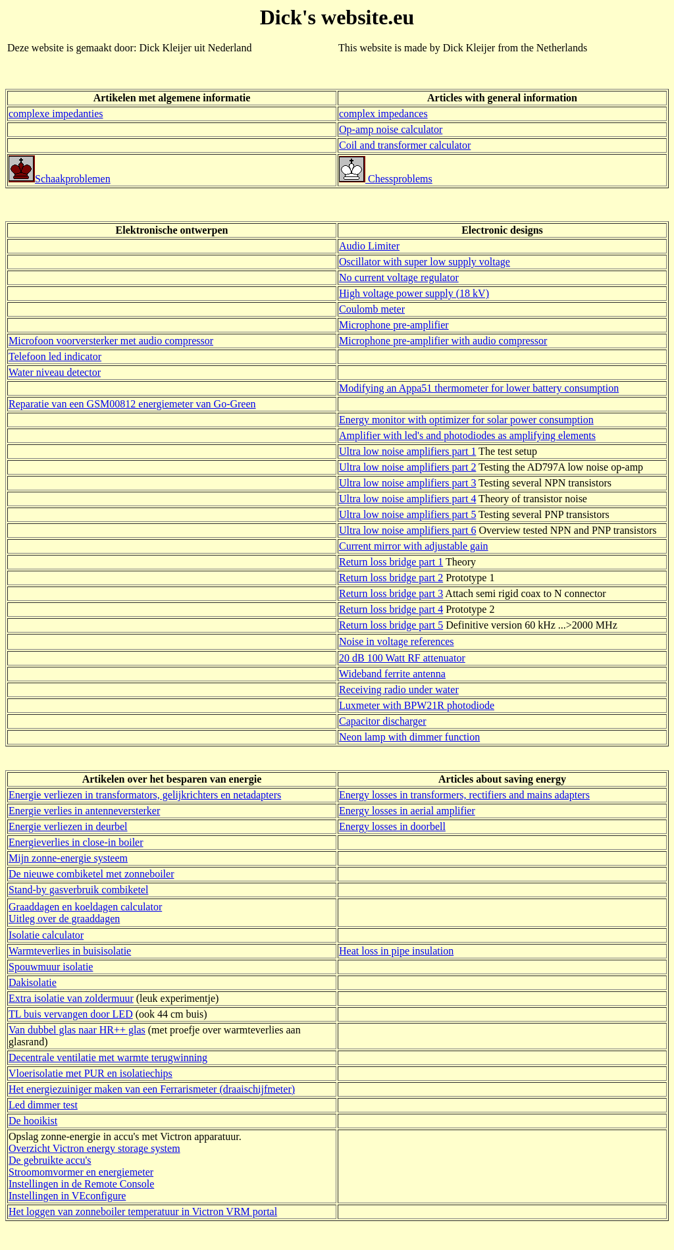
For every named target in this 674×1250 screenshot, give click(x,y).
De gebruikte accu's (50, 1160)
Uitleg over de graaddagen (64, 918)
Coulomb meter (372, 309)
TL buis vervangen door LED (71, 1014)
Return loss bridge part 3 (391, 593)
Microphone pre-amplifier (394, 324)
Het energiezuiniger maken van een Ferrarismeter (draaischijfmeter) (152, 1089)
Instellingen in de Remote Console (81, 1183)
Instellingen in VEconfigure (67, 1195)
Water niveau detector (55, 372)
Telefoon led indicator (55, 356)
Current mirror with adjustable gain (413, 546)
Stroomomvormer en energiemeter (81, 1172)
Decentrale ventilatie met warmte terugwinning (108, 1057)
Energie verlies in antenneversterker (84, 810)
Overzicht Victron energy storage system (94, 1148)
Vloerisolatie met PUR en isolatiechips (90, 1073)
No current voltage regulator (399, 277)
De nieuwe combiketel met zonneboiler (91, 873)
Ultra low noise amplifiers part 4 (407, 498)
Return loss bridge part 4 (391, 609)
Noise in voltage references (396, 641)
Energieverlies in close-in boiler (76, 842)
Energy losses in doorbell (392, 826)
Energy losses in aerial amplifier (407, 810)
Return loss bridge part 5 (391, 625)
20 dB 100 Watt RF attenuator (402, 658)
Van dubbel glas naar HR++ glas (77, 1029)
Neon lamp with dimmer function (409, 736)
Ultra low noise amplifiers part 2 (407, 467)
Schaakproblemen (60, 178)
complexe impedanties (56, 113)
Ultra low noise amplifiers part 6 (407, 530)
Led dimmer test (43, 1104)
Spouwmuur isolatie (51, 966)
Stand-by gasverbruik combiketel (78, 889)
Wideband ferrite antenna (392, 673)
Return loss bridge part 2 (391, 577)
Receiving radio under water (399, 689)
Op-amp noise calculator (390, 129)
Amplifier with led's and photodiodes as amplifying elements (467, 435)
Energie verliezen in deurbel (68, 826)
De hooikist (33, 1120)
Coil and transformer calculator (405, 145)
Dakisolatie (33, 982)
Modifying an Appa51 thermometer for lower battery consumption (479, 388)
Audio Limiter (369, 245)
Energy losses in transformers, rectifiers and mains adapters (464, 794)
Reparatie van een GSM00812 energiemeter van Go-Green (132, 403)
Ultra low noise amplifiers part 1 (407, 451)
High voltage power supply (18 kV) (414, 293)
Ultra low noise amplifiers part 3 (407, 482)
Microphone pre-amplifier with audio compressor (443, 340)
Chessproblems (385, 178)
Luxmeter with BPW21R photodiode (416, 705)
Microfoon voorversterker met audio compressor (111, 340)
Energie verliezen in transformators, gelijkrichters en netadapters (145, 794)
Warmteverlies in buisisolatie (70, 950)
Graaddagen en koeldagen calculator (85, 906)
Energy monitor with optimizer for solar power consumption (466, 419)
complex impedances (383, 113)
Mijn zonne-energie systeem (68, 858)
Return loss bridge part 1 (391, 561)
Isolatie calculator (46, 935)
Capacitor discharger (383, 721)
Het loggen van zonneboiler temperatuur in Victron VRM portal (143, 1211)
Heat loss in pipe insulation (396, 950)
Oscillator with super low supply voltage (424, 261)
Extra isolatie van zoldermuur (71, 998)
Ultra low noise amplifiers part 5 (407, 514)
